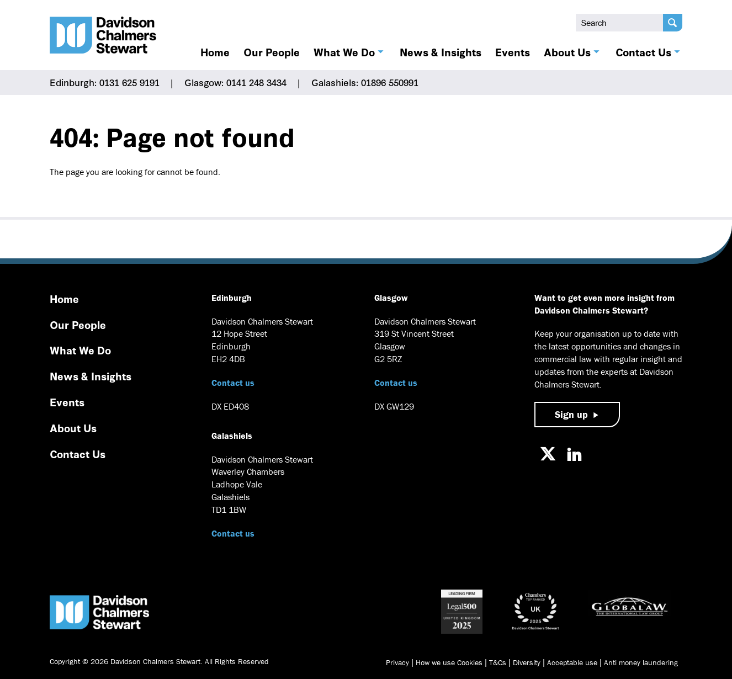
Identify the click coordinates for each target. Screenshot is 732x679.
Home (215, 52)
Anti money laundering (641, 662)
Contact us (232, 382)
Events (512, 52)
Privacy (397, 662)
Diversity (526, 662)
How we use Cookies (449, 662)
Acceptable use (572, 662)
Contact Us (643, 52)
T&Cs (497, 662)
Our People (271, 52)
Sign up (571, 414)
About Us (567, 52)
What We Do (344, 52)
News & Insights (440, 52)
